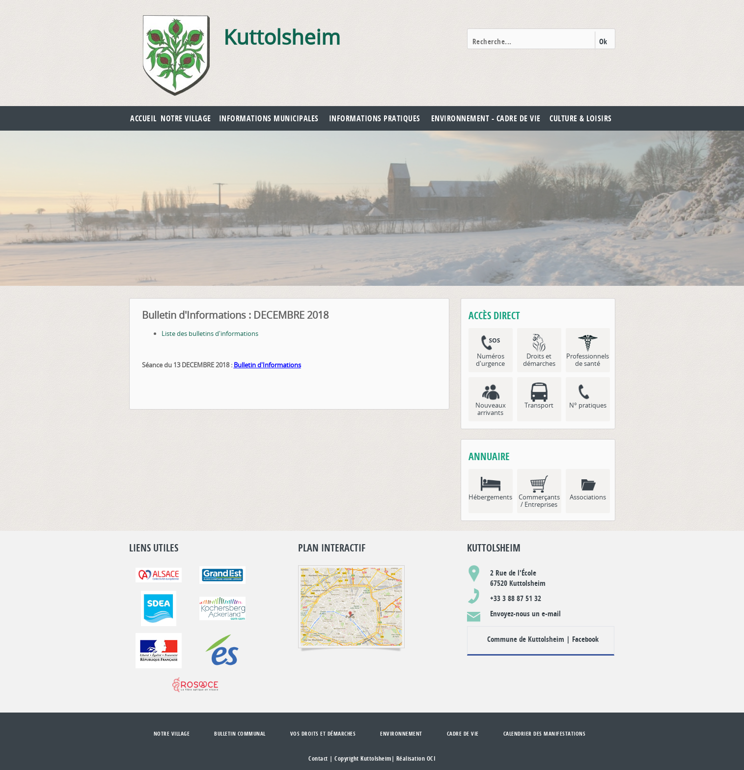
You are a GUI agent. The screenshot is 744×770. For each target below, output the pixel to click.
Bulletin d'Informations (267, 364)
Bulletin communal (240, 733)
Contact (318, 758)
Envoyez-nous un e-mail (525, 613)
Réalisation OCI (416, 758)
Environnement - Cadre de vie (486, 118)
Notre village (186, 118)
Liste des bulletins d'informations (210, 333)
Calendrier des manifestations (544, 733)
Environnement (401, 733)
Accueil (143, 118)
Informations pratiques (374, 118)
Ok (603, 41)
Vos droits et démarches (323, 733)
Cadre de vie (463, 733)
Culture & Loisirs (581, 118)
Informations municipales (269, 118)
